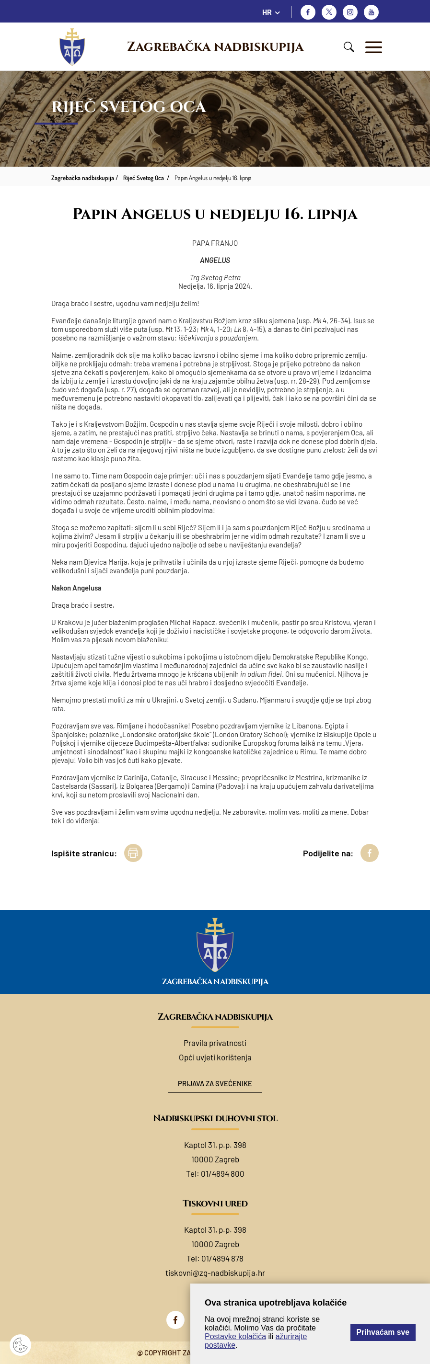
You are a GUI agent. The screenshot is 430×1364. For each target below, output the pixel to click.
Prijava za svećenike (215, 1083)
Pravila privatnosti (215, 1042)
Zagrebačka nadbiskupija (215, 47)
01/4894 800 (222, 1173)
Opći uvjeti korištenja (215, 1057)
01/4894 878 (222, 1258)
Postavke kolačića (235, 1336)
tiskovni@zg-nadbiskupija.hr (215, 1272)
